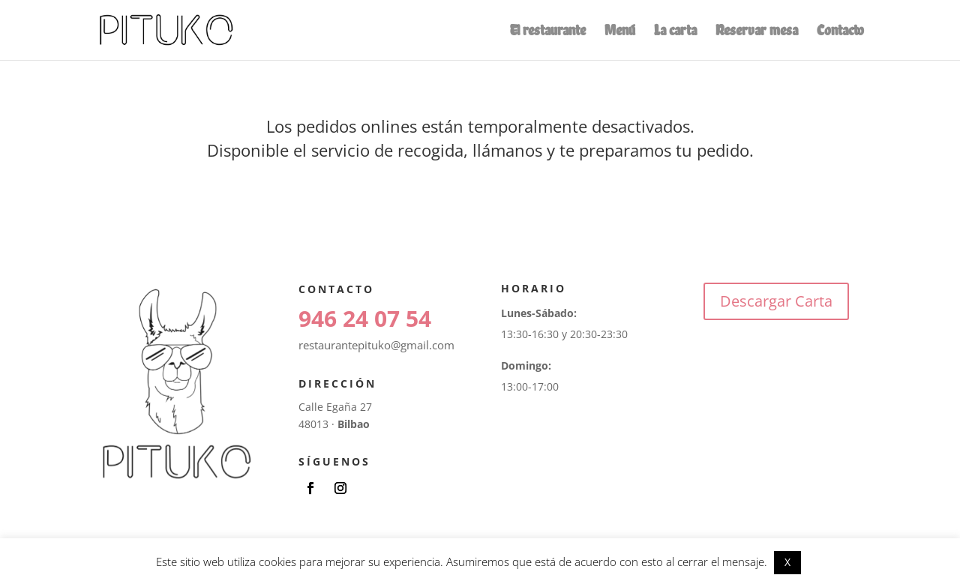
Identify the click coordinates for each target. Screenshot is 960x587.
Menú (619, 32)
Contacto (840, 32)
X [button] (787, 562)
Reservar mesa (757, 32)
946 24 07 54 (364, 318)
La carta (675, 32)
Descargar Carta (776, 301)
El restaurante (548, 32)
